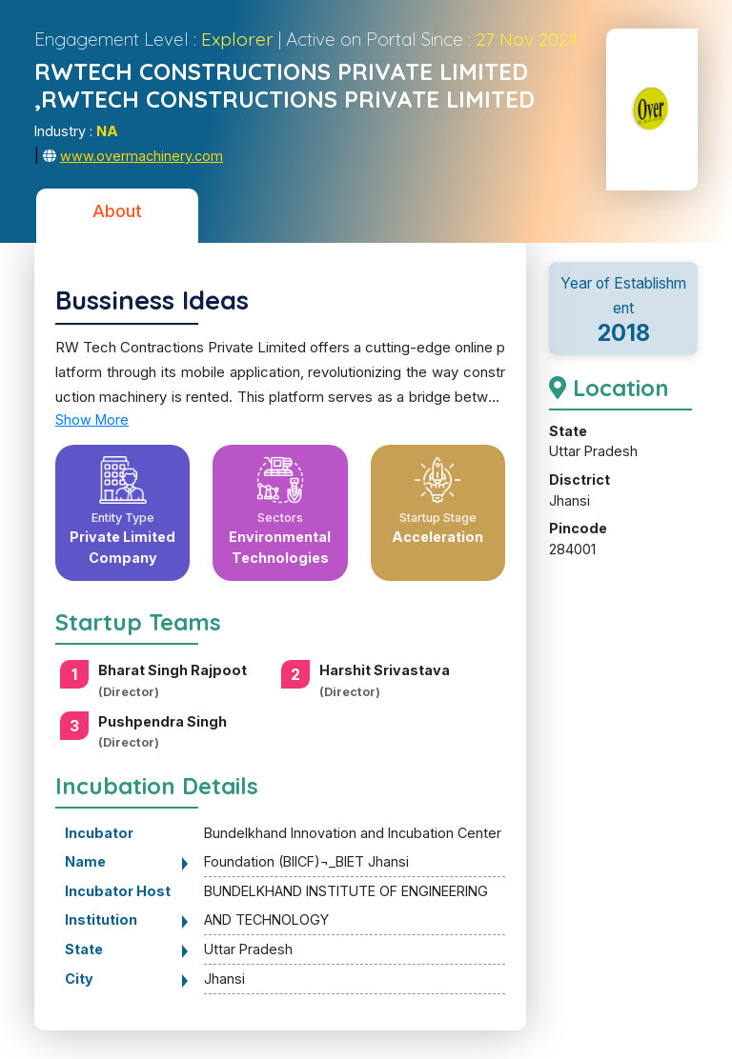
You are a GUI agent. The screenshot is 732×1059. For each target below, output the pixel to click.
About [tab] (117, 211)
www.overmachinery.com (141, 156)
